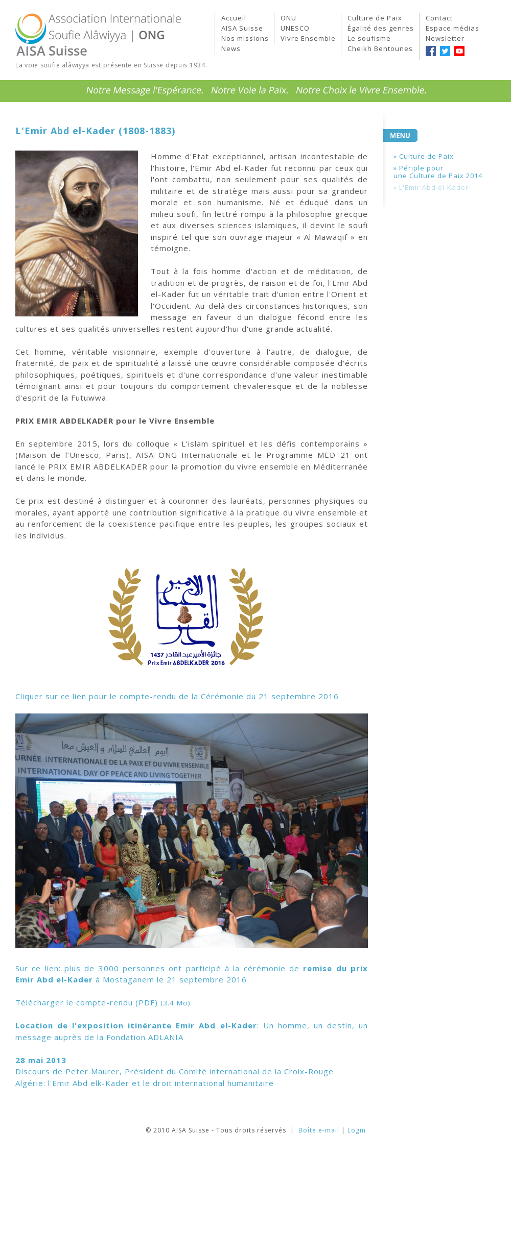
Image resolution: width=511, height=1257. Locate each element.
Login (356, 1130)
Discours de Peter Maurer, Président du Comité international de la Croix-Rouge (174, 1071)
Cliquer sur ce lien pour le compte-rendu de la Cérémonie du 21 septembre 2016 (177, 696)
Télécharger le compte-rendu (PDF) (103, 1002)
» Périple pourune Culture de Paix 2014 (437, 171)
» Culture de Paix (423, 156)
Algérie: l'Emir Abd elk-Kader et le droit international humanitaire (144, 1083)
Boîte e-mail (318, 1130)
